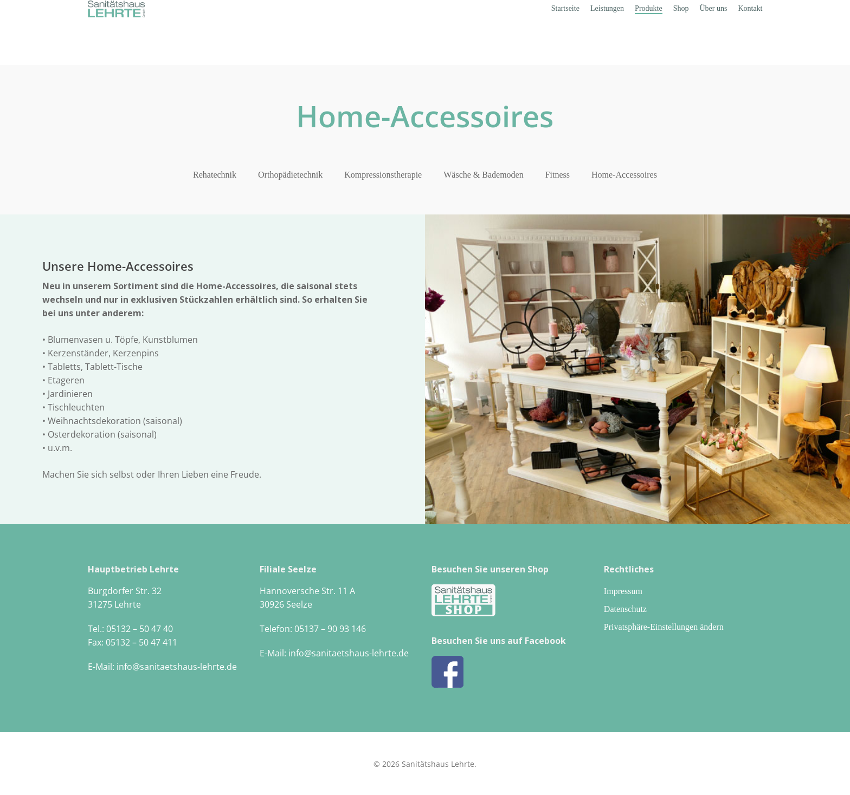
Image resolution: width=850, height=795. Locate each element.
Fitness (557, 174)
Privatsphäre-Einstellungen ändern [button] (664, 626)
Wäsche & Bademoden (483, 174)
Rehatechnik (214, 174)
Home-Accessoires (624, 174)
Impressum (623, 591)
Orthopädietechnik (290, 174)
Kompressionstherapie (383, 174)
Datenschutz (625, 609)
